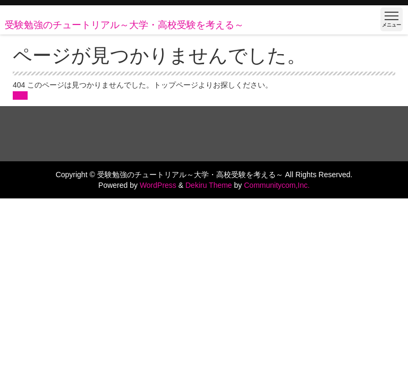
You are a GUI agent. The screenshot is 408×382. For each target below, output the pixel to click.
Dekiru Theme (208, 185)
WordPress (158, 185)
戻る (20, 95)
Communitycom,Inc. (277, 185)
